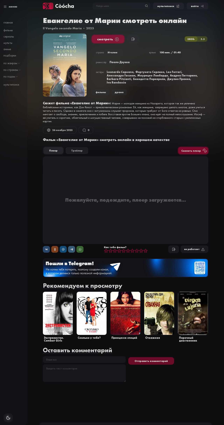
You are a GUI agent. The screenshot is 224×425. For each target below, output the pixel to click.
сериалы (9, 36)
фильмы (8, 30)
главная (8, 22)
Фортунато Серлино (149, 72)
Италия (112, 52)
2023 (90, 28)
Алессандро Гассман (121, 75)
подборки (10, 55)
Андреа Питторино (183, 75)
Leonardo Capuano (120, 72)
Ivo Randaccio (116, 82)
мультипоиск (11, 84)
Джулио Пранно (178, 79)
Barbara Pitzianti (119, 79)
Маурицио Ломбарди (152, 75)
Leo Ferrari (173, 72)
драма (119, 92)
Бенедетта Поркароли (149, 79)
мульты (8, 43)
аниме (7, 49)
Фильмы (101, 92)
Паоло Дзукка (120, 62)
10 (145, 251)
